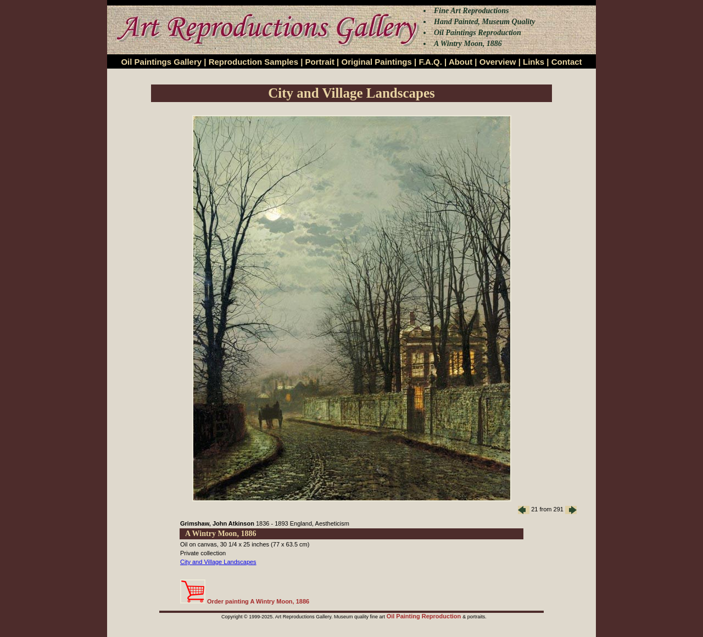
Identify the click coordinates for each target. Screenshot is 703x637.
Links (533, 61)
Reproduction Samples (253, 61)
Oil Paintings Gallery (161, 61)
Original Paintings (376, 61)
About (460, 61)
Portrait (319, 61)
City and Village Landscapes (218, 562)
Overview (497, 61)
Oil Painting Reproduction (425, 616)
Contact (566, 61)
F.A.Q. (430, 61)
